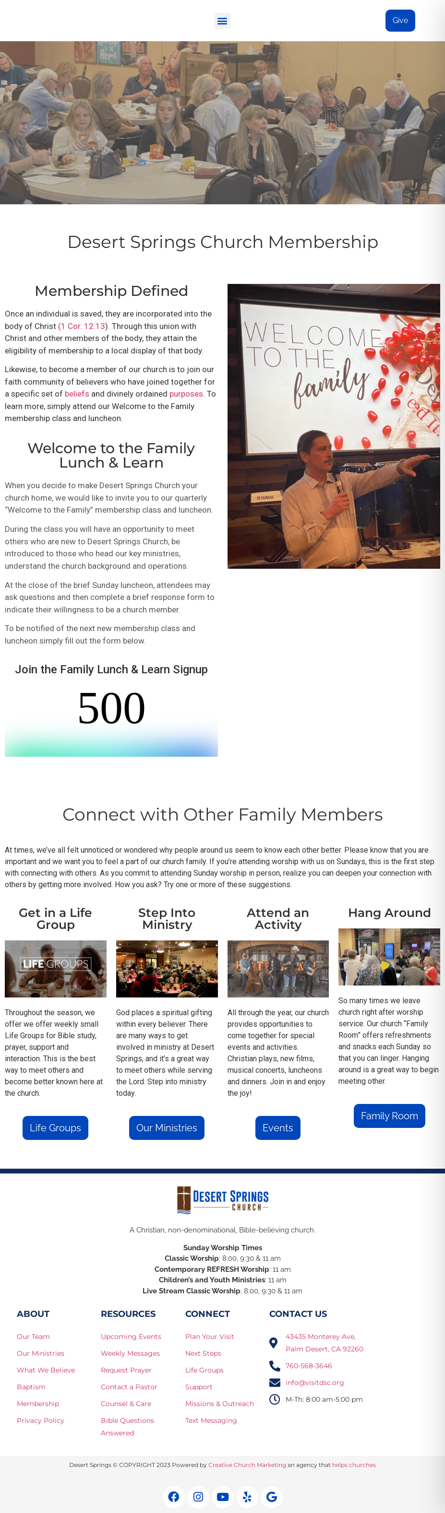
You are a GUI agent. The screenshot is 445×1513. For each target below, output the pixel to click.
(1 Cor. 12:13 (81, 326)
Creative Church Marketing (247, 1464)
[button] (222, 21)
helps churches (354, 1464)
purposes (186, 394)
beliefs (77, 394)
